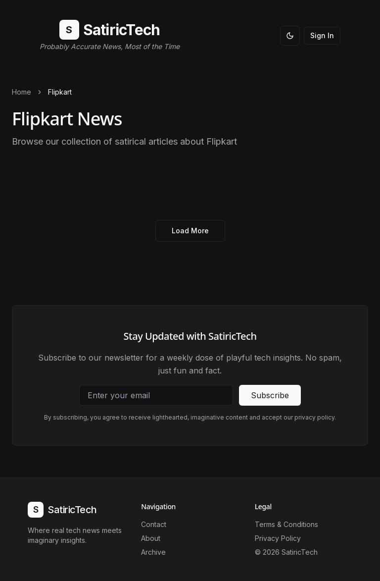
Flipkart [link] (60, 92)
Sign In (322, 35)
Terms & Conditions (286, 524)
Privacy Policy (278, 538)
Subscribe (270, 395)
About (150, 538)
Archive (153, 552)
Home (21, 92)
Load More (190, 230)
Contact (153, 524)
